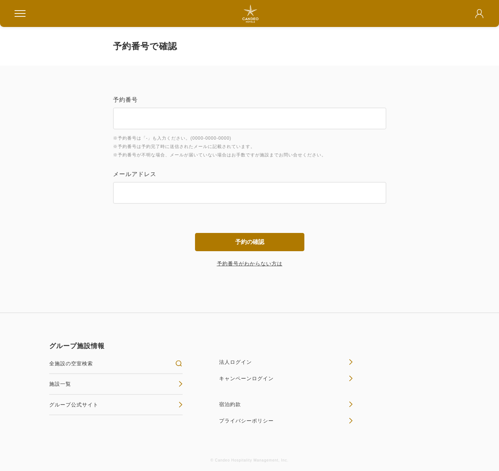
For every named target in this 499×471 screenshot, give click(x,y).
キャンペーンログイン (286, 378)
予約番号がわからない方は (249, 263)
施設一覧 (116, 384)
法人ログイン (286, 362)
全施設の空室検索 (116, 363)
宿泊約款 (286, 404)
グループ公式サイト (116, 404)
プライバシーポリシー (286, 420)
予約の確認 (249, 242)
